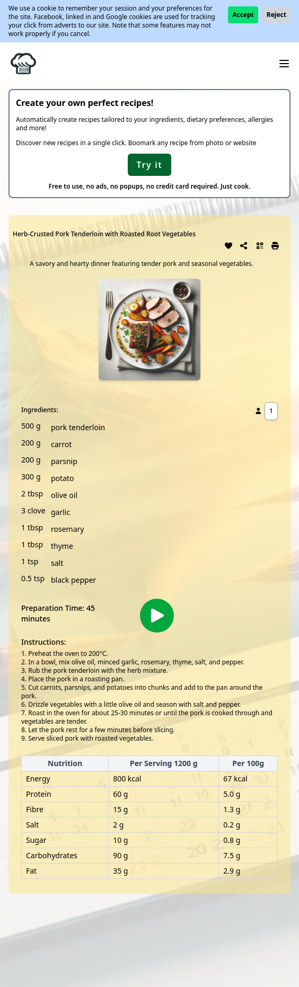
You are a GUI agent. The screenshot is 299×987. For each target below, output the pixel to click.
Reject (276, 14)
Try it (150, 165)
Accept (243, 14)
